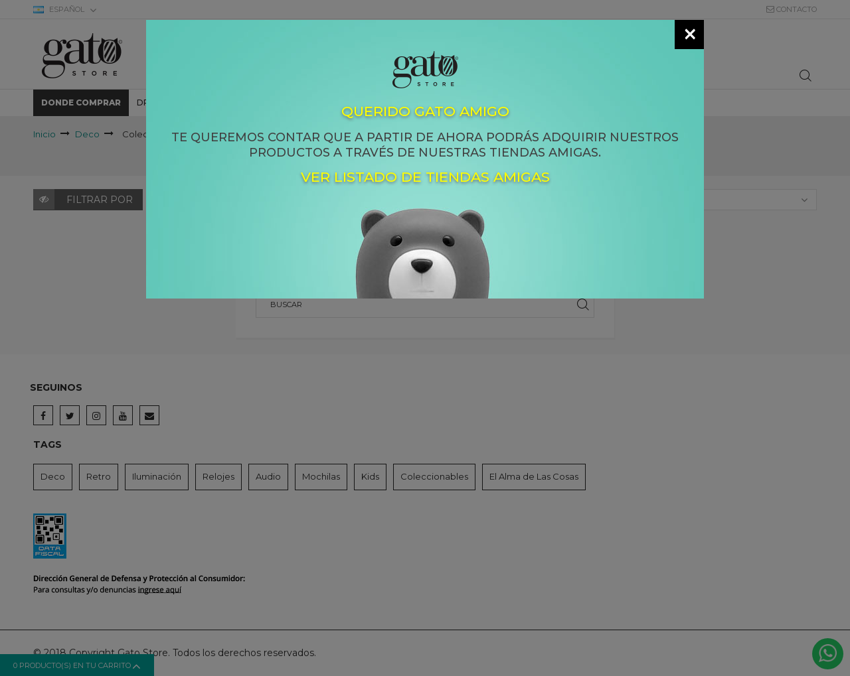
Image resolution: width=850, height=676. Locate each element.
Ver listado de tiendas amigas (425, 177)
